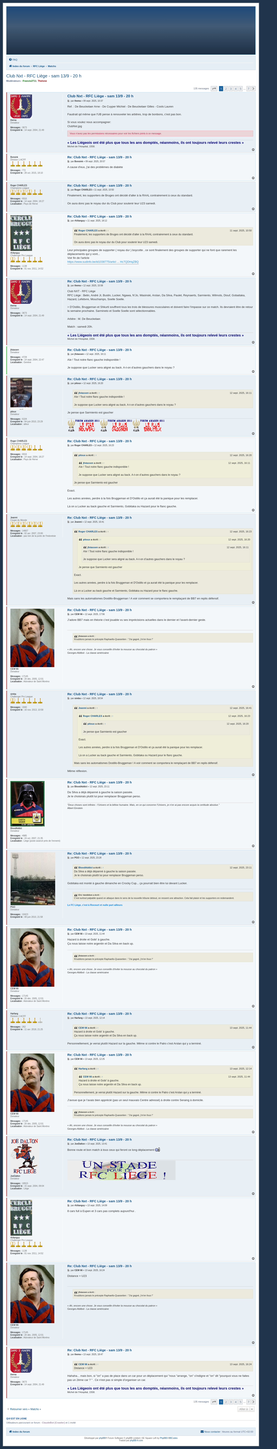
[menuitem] (13, 59)
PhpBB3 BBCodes (169, 1438)
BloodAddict (85, 867)
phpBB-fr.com (136, 1440)
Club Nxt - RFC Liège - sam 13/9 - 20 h (43, 76)
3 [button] (231, 89)
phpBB (102, 1438)
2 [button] (226, 89)
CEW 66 (82, 1027)
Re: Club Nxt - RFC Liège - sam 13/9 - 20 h (99, 157)
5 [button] (240, 89)
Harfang (82, 1068)
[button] (214, 88)
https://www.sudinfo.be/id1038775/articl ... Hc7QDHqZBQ (103, 261)
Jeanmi (82, 708)
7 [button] (248, 89)
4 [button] (235, 89)
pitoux (81, 455)
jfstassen (83, 393)
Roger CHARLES (88, 230)
